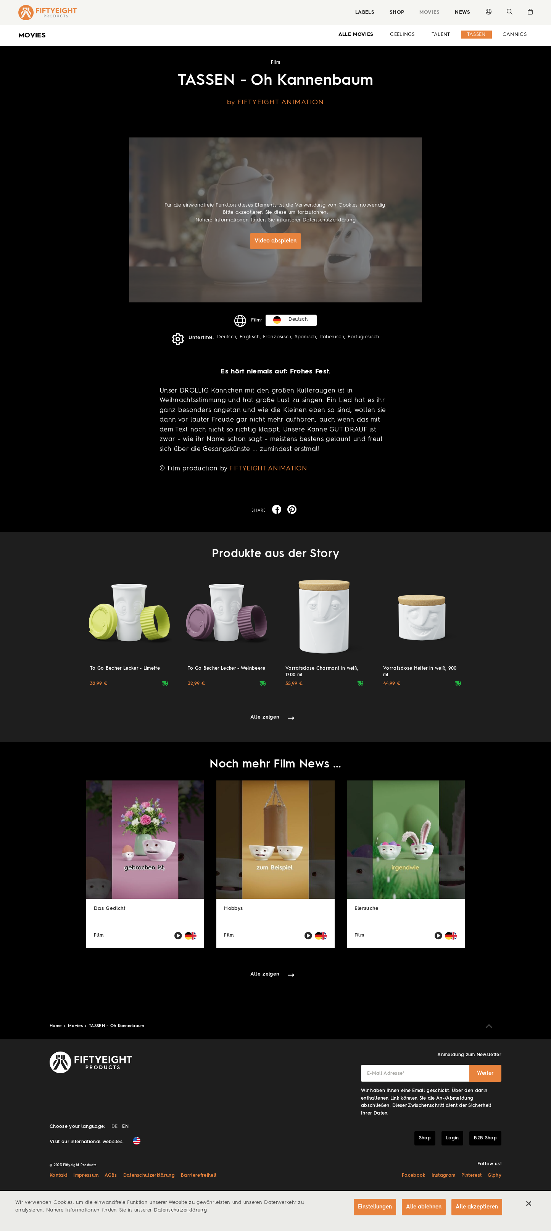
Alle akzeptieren (477, 1207)
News (462, 12)
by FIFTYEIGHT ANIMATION (275, 102)
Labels (364, 12)
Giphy (494, 1175)
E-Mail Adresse (386, 1073)
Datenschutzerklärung (329, 220)
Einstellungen (374, 1207)
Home (56, 1026)
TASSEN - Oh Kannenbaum (116, 1026)
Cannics (515, 34)
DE (114, 1126)
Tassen (476, 34)
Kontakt (58, 1175)
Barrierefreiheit (198, 1175)
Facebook (413, 1175)
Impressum (85, 1175)
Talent (441, 34)
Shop (396, 12)
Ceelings (402, 34)
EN (125, 1126)
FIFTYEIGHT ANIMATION (267, 468)
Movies (429, 12)
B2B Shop (485, 1138)
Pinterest (471, 1175)
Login (452, 1138)
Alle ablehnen (423, 1207)
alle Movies (356, 34)
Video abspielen (275, 241)
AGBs (111, 1175)
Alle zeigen (265, 717)
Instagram (444, 1175)
